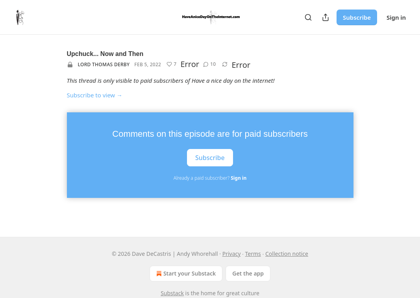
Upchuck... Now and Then (105, 53)
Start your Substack (185, 273)
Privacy (231, 253)
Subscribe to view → (95, 95)
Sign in (396, 17)
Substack (172, 293)
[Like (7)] (171, 64)
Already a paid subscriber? (210, 178)
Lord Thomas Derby (104, 64)
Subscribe (357, 17)
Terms (253, 253)
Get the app (248, 273)
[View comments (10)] (209, 64)
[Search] (308, 17)
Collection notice (286, 253)
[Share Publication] (325, 17)
